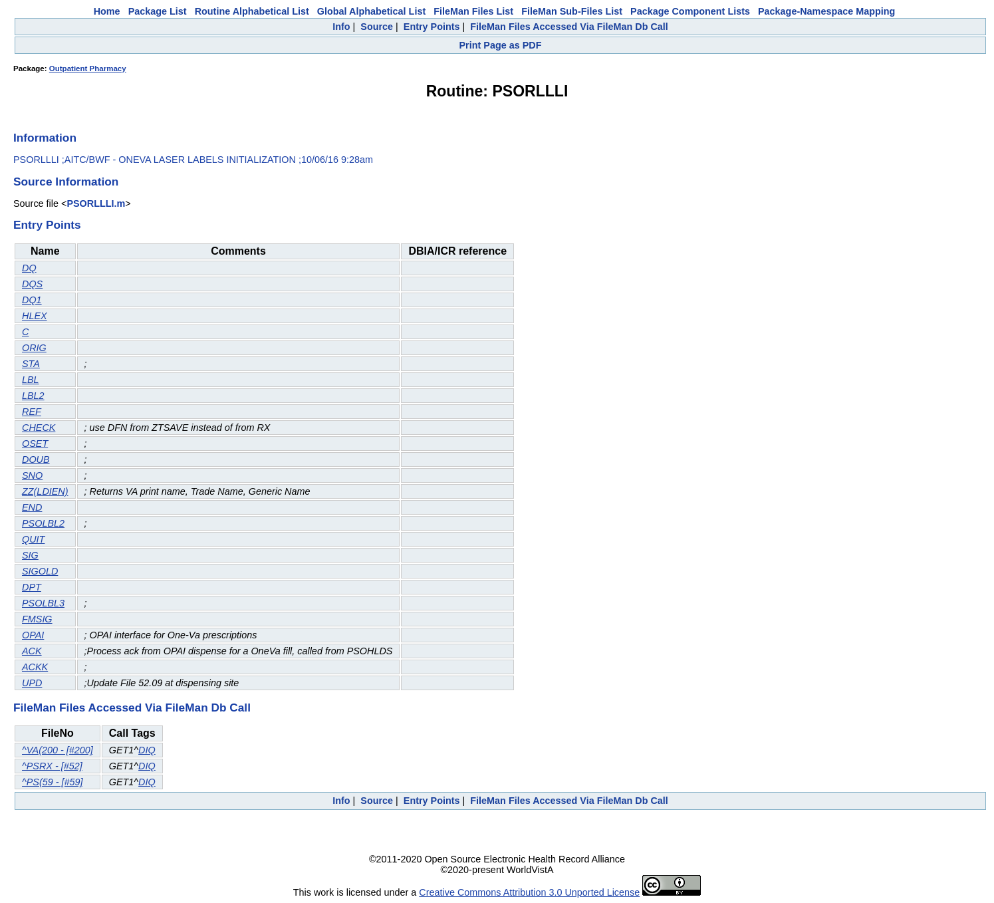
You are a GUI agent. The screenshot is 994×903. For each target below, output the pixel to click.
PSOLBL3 (43, 603)
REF (31, 411)
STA (31, 363)
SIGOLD (40, 571)
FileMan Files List (473, 11)
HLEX (34, 316)
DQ (29, 268)
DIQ (147, 750)
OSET (35, 443)
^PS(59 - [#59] (52, 782)
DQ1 (32, 300)
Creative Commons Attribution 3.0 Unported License (529, 892)
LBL (30, 379)
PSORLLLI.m (95, 203)
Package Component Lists (690, 11)
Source (376, 26)
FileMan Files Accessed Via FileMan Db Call (569, 26)
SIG (30, 555)
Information (44, 137)
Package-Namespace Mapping (826, 11)
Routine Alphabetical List (252, 11)
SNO (32, 475)
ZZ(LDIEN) (45, 491)
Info (341, 26)
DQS (32, 284)
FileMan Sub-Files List (571, 11)
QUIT (33, 539)
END (32, 507)
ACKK (35, 667)
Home (107, 11)
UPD (32, 683)
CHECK (38, 427)
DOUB (36, 459)
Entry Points (432, 26)
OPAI (33, 635)
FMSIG (37, 619)
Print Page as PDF (500, 45)
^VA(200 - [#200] (57, 750)
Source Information (65, 181)
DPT (31, 587)
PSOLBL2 (43, 523)
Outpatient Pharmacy (87, 68)
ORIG (34, 347)
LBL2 (33, 395)
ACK (32, 651)
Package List (157, 11)
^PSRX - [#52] (52, 766)
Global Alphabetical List (371, 11)
